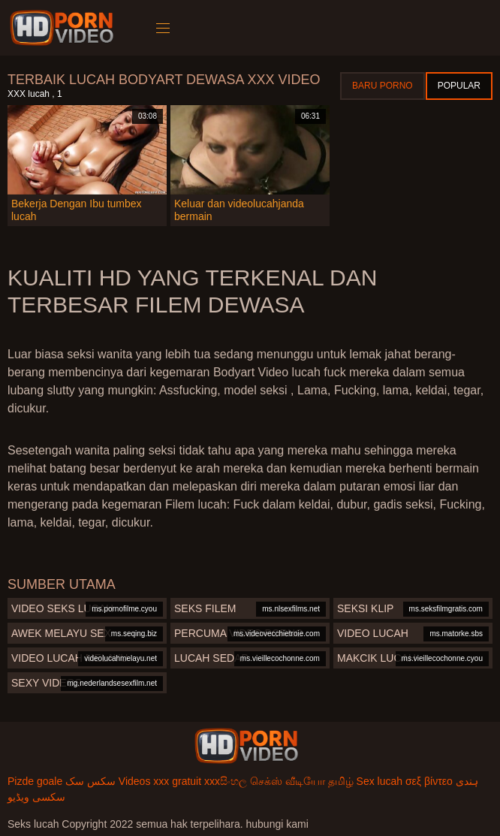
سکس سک (90, 781)
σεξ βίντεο (429, 781)
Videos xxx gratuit (160, 781)
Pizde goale (35, 781)
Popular (459, 85)
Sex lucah (379, 781)
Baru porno (382, 85)
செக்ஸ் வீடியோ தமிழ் (302, 781)
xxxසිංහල (225, 781)
